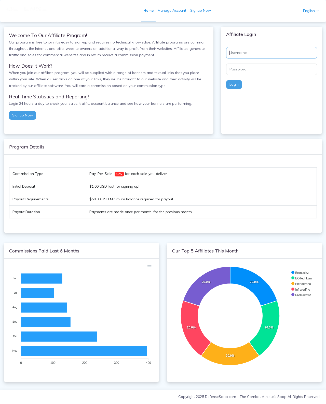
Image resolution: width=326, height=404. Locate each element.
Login (234, 84)
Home (148, 10)
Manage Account (172, 10)
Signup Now (200, 10)
